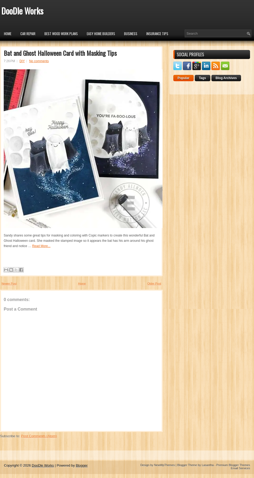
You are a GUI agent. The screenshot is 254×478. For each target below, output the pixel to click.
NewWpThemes (164, 465)
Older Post (154, 283)
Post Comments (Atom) (39, 436)
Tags (202, 78)
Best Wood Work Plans (61, 33)
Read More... (41, 246)
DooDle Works (22, 10)
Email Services (240, 468)
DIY (22, 61)
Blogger (82, 465)
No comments (39, 61)
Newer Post (9, 283)
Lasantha (208, 465)
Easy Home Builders (101, 33)
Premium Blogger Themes (233, 465)
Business (130, 33)
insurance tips (157, 33)
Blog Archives (226, 78)
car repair (27, 33)
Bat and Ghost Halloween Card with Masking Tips (60, 53)
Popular (183, 78)
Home (7, 33)
